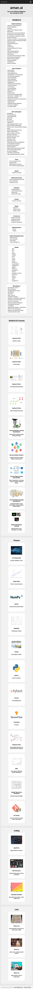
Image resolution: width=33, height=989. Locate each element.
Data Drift (15, 207)
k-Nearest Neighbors (12, 27)
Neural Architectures (12, 37)
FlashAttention (10, 61)
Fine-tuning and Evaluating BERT (15, 94)
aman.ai (4, 2)
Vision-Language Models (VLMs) (16, 179)
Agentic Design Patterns (12, 131)
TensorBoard (11, 305)
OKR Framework (13, 237)
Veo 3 (13, 279)
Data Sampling (11, 70)
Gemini (13, 261)
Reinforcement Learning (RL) (13, 57)
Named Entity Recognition (13, 145)
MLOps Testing (16, 210)
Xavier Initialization (12, 79)
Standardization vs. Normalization (15, 74)
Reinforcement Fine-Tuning (13, 136)
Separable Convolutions (12, 52)
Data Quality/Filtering (12, 73)
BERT (13, 249)
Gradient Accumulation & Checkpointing (17, 99)
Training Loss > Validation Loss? (14, 96)
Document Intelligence (12, 151)
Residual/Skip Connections (15, 164)
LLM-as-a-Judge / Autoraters (13, 133)
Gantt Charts (13, 240)
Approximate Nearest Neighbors (15, 302)
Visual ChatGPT (15, 264)
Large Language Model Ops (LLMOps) (15, 154)
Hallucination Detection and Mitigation (15, 142)
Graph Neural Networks (12, 43)
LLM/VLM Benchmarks (17, 191)
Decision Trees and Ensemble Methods (16, 33)
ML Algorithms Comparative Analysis (15, 34)
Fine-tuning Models (12, 88)
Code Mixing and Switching (13, 152)
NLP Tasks (9, 119)
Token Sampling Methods (13, 51)
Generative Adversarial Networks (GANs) (16, 40)
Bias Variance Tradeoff (13, 97)
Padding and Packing (12, 80)
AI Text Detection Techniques (13, 143)
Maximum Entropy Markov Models (15, 310)
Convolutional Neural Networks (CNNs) (16, 55)
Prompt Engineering (11, 115)
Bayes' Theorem (11, 295)
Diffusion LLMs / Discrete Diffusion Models (17, 127)
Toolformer (14, 262)
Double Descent (11, 93)
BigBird (13, 267)
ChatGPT (14, 255)
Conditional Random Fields (14, 312)
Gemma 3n (14, 274)
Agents (8, 128)
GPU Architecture (12, 289)
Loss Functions (11, 86)
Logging (14, 230)
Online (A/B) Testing (16, 194)
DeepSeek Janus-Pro (17, 273)
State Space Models (11, 60)
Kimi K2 (14, 271)
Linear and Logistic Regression (14, 25)
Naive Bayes (10, 31)
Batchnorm (10, 91)
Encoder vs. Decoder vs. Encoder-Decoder (16, 39)
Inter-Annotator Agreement (14, 76)
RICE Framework (14, 239)
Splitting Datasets (12, 89)
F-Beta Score (14, 192)
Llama (13, 258)
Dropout (9, 49)
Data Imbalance (11, 71)
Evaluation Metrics (16, 189)
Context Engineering (11, 116)
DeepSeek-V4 (15, 280)
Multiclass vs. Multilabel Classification (16, 298)
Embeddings (10, 113)
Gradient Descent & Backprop (14, 83)
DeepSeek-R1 (15, 270)
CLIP (13, 252)
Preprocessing (10, 121)
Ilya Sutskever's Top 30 (13, 287)
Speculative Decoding (12, 134)
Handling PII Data (11, 100)
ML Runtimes (11, 292)
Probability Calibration (13, 296)
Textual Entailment (11, 146)
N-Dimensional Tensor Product (15, 299)
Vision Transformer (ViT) (15, 161)
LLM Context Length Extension (14, 149)
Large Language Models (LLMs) (14, 124)
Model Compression (16, 217)
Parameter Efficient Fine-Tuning (14, 48)
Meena (13, 253)
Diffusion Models (11, 42)
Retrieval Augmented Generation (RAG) (16, 148)
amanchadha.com (18, 987)
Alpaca (13, 259)
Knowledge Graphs (12, 106)
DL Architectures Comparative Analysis (16, 36)
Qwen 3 (13, 276)
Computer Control (13, 182)
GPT (13, 250)
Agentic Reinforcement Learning (14, 130)
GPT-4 (13, 256)
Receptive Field (12, 162)
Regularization (11, 82)
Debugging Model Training (14, 290)
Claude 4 (14, 277)
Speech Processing (16, 172)
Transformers (10, 46)
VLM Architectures (13, 181)
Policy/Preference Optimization (14, 125)
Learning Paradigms (12, 77)
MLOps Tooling (16, 209)
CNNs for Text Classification (14, 308)
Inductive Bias (10, 54)
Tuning (14, 229)
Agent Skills (9, 118)
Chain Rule (10, 293)
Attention (9, 45)
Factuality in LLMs (11, 139)
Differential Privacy (15, 220)
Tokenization (10, 122)
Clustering (9, 28)
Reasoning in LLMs (11, 140)
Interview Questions (16, 200)
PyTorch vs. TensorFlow (13, 301)
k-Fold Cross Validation (13, 105)
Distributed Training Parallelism (15, 103)
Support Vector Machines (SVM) (14, 30)
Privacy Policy (27, 987)
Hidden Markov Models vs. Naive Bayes (17, 307)
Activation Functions (12, 85)
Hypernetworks (11, 102)
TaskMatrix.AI (15, 265)
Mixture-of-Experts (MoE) (13, 58)
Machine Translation (11, 137)
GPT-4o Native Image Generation (16, 165)
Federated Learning (15, 219)
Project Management (14, 242)
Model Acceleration (11, 63)
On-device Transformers (16, 222)
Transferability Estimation (13, 304)
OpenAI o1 (14, 268)
